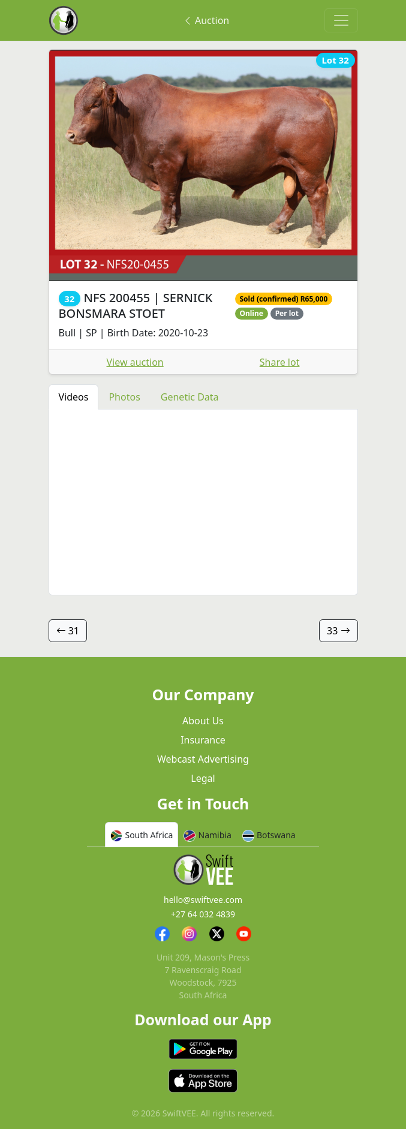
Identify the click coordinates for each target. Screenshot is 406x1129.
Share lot (280, 362)
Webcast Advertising (203, 759)
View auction (135, 362)
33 (338, 630)
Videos (74, 397)
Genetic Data (190, 397)
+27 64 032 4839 (203, 914)
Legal (203, 778)
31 (67, 630)
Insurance (203, 739)
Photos (124, 397)
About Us (203, 720)
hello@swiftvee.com (203, 899)
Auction (206, 20)
